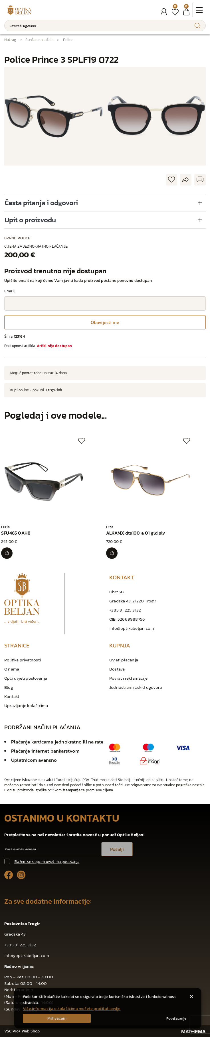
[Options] (176, 1018)
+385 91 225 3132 (125, 610)
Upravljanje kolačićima (26, 705)
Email (9, 291)
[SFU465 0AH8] (7, 553)
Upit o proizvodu (30, 220)
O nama (11, 669)
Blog (8, 687)
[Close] (57, 1018)
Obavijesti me (105, 322)
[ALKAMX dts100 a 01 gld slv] (112, 553)
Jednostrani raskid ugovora (135, 687)
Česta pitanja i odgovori (41, 203)
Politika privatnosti (22, 660)
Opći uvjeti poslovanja (25, 678)
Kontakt (11, 696)
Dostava (117, 669)
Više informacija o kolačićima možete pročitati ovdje (71, 1009)
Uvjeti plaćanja (123, 660)
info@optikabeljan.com (131, 628)
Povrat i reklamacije (128, 678)
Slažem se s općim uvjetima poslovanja (46, 861)
